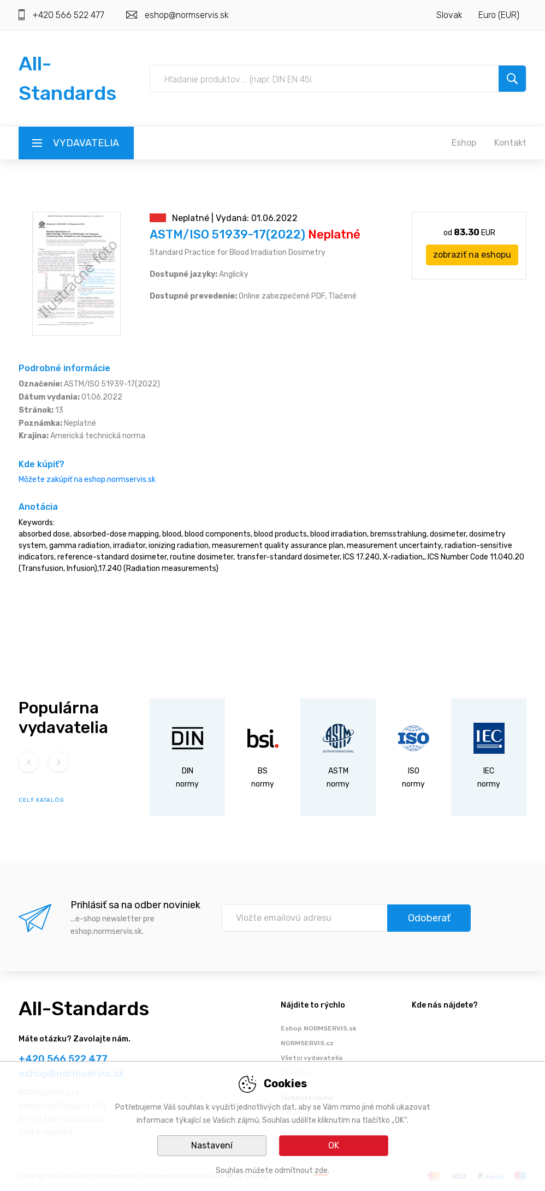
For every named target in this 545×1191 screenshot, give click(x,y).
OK (333, 1145)
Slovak (449, 15)
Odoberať (429, 918)
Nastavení (212, 1145)
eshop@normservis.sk (187, 15)
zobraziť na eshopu (472, 254)
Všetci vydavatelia (311, 1058)
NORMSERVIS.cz (307, 1043)
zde (321, 1170)
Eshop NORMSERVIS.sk (319, 1028)
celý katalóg (41, 800)
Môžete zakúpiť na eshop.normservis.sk (87, 479)
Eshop (464, 143)
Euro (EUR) (498, 15)
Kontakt (510, 143)
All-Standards (84, 1008)
